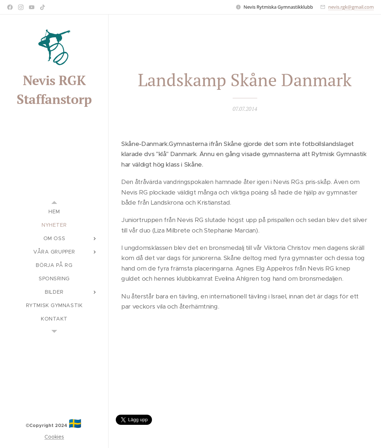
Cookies (54, 437)
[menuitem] (54, 212)
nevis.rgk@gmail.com (351, 7)
